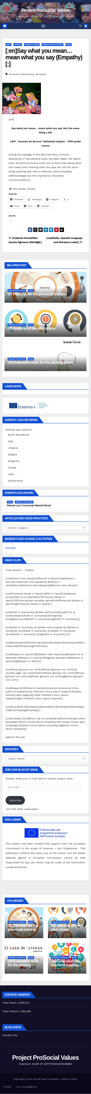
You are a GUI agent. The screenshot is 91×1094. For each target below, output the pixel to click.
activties (11, 547)
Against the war (15, 737)
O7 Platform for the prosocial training (37, 294)
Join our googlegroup (26, 1087)
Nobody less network (19, 430)
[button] (80, 26)
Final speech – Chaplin (20, 570)
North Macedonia (18, 435)
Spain (68, 45)
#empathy (40, 74)
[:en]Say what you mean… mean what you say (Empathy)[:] (43, 57)
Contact (7, 1087)
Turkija (12, 467)
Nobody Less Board (24, 502)
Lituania (13, 448)
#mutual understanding (21, 74)
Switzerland (15, 481)
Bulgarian (13, 461)
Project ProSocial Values (45, 10)
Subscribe (15, 800)
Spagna (12, 454)
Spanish (17, 45)
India (11, 474)
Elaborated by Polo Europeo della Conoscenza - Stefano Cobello (45, 1079)
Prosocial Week (32, 45)
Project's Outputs (17, 291)
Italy (10, 441)
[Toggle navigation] (43, 26)
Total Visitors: (11, 1011)
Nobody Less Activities (52, 45)
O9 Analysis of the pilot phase (31, 328)
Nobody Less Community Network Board (29, 505)
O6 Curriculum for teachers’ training (65, 963)
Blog (8, 45)
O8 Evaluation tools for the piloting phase (41, 363)
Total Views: (10, 1002)
